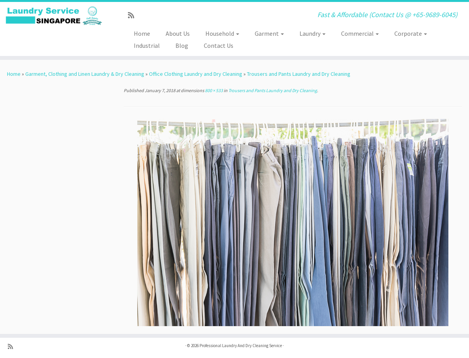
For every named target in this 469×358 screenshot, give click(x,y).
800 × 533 (213, 90)
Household (222, 33)
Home (142, 33)
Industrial (147, 45)
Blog (181, 45)
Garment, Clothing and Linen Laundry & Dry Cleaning (84, 73)
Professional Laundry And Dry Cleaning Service (241, 345)
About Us (178, 33)
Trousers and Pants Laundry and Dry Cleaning (298, 73)
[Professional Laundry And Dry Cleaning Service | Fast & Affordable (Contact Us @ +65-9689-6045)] (54, 16)
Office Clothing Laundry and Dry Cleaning (195, 73)
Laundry (312, 33)
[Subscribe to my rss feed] (133, 15)
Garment (269, 33)
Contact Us (218, 45)
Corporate (410, 33)
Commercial (360, 33)
